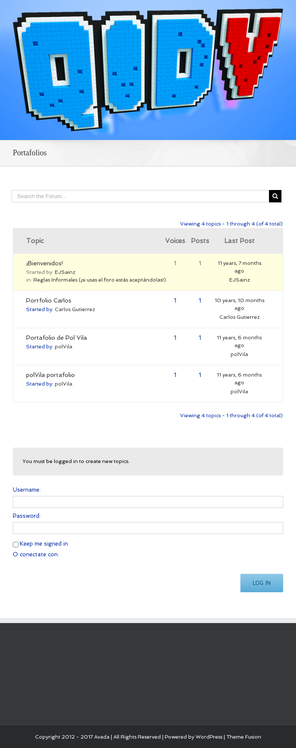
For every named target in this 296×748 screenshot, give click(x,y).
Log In (262, 583)
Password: (27, 516)
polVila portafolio (50, 374)
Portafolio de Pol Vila (56, 337)
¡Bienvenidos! (44, 263)
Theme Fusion (243, 737)
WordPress (208, 737)
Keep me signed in (44, 543)
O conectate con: (36, 554)
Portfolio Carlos (48, 300)
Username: (27, 490)
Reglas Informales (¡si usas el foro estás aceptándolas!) (99, 280)
